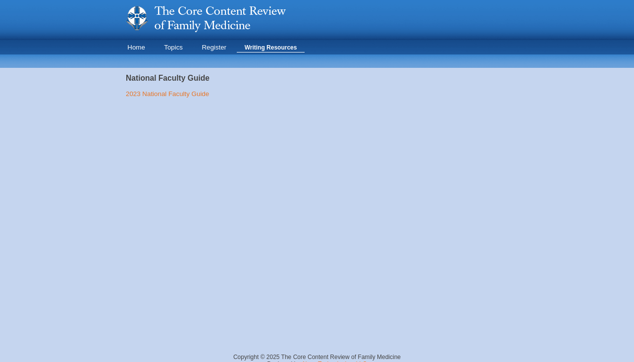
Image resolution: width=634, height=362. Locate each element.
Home (136, 47)
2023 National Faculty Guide (167, 94)
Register (214, 47)
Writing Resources (271, 47)
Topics (173, 47)
